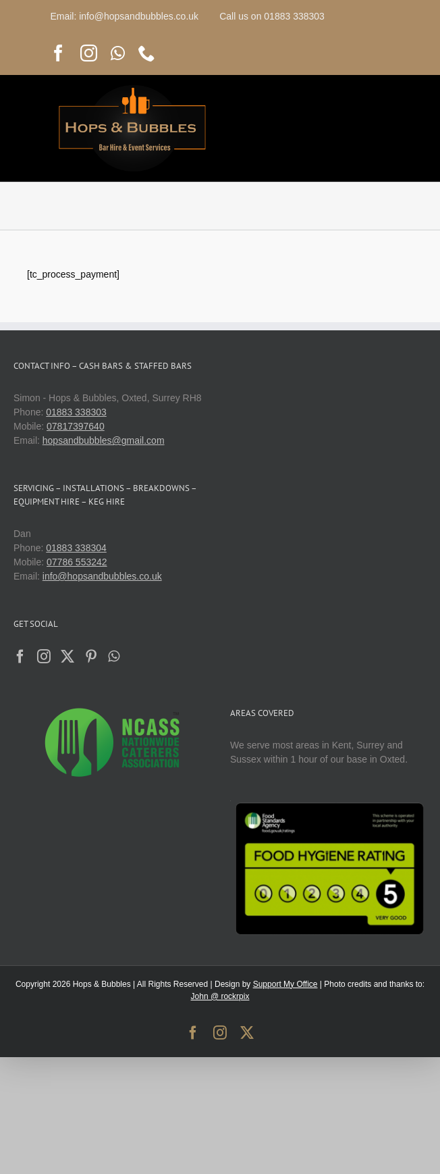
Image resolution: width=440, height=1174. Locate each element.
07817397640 (76, 426)
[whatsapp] (118, 53)
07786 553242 (77, 562)
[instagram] (88, 53)
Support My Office (285, 984)
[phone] (146, 53)
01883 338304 (76, 547)
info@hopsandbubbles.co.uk (102, 576)
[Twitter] (67, 656)
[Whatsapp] (113, 656)
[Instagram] (44, 656)
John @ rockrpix (220, 996)
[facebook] (58, 53)
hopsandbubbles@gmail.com (104, 440)
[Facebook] (20, 656)
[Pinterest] (91, 656)
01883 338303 (76, 412)
